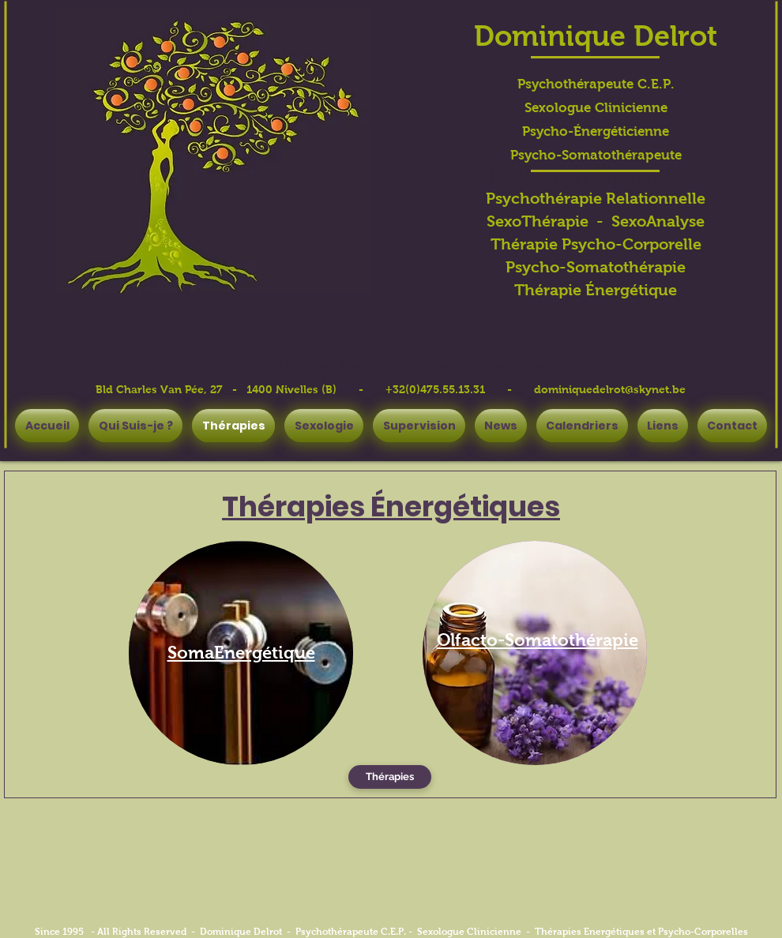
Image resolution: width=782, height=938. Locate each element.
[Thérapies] (389, 777)
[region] (241, 653)
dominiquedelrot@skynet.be (610, 389)
